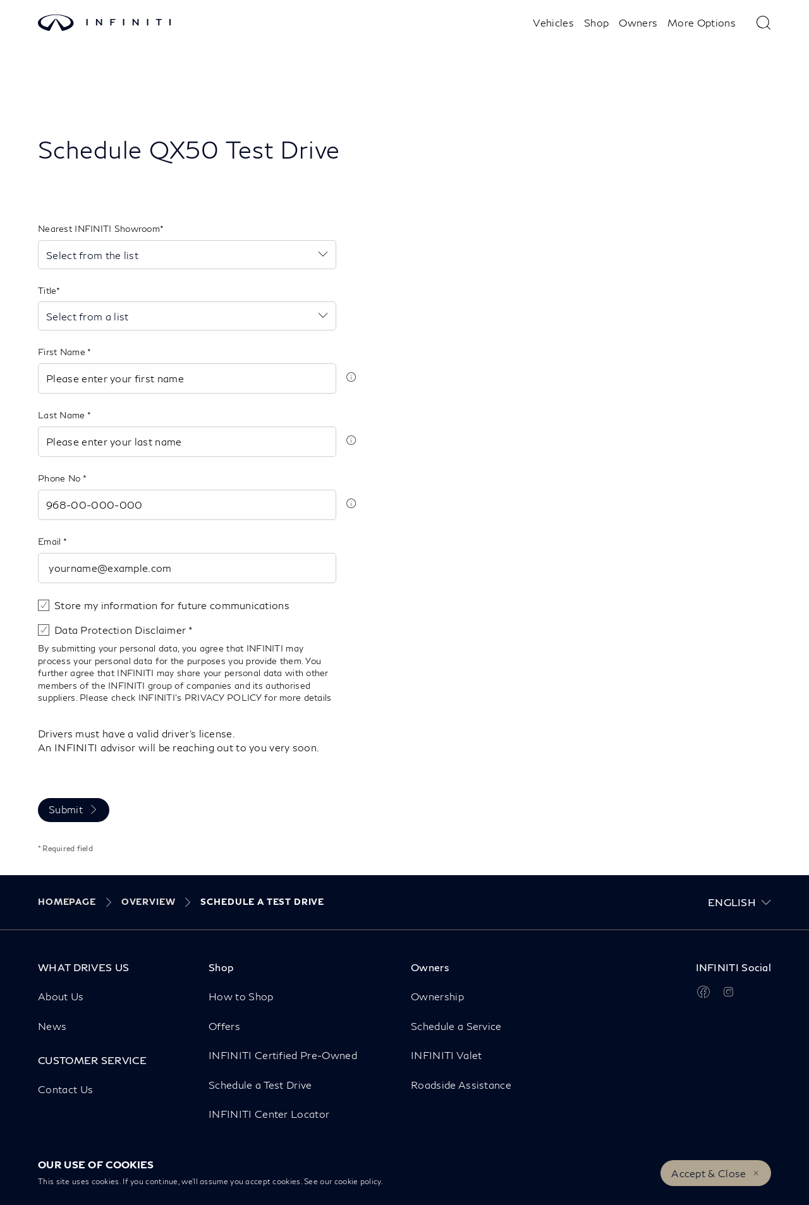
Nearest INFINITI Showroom (99, 228)
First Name (62, 351)
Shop (596, 22)
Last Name (62, 414)
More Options (701, 22)
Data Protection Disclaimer (121, 630)
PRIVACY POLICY (223, 697)
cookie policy (357, 1181)
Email (50, 541)
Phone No (60, 478)
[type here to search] (763, 22)
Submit (66, 809)
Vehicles (553, 22)
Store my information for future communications (171, 605)
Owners (638, 22)
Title (47, 290)
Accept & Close (708, 1173)
